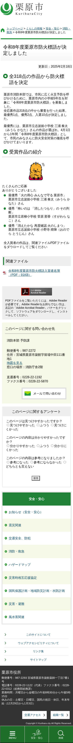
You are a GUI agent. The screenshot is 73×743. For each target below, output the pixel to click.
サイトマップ (38, 659)
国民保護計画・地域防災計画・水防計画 (37, 590)
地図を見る (14, 363)
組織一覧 (58, 714)
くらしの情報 (34, 28)
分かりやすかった (22, 446)
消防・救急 (16, 551)
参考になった (19, 462)
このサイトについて (38, 634)
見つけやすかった (22, 425)
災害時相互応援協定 (23, 577)
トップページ (15, 28)
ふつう (44, 425)
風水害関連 (16, 617)
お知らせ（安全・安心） (26, 512)
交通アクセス (33, 714)
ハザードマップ (20, 564)
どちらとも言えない (20, 466)
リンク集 (38, 651)
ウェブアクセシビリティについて (38, 643)
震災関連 (15, 525)
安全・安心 (37, 738)
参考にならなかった (48, 462)
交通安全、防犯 (20, 538)
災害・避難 (16, 604)
